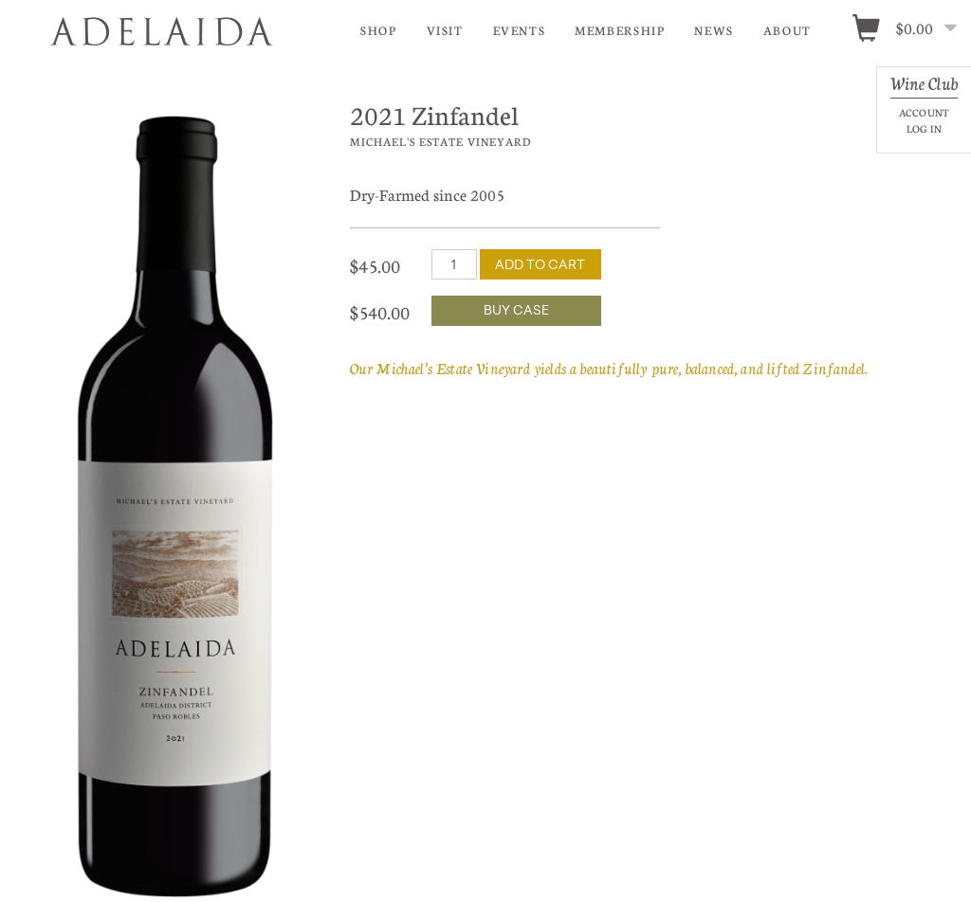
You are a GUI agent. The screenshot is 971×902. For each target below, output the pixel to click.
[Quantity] (454, 264)
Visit (445, 30)
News (714, 30)
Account (924, 112)
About (787, 30)
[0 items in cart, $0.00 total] (911, 29)
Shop (378, 30)
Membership (620, 30)
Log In (924, 128)
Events (519, 30)
